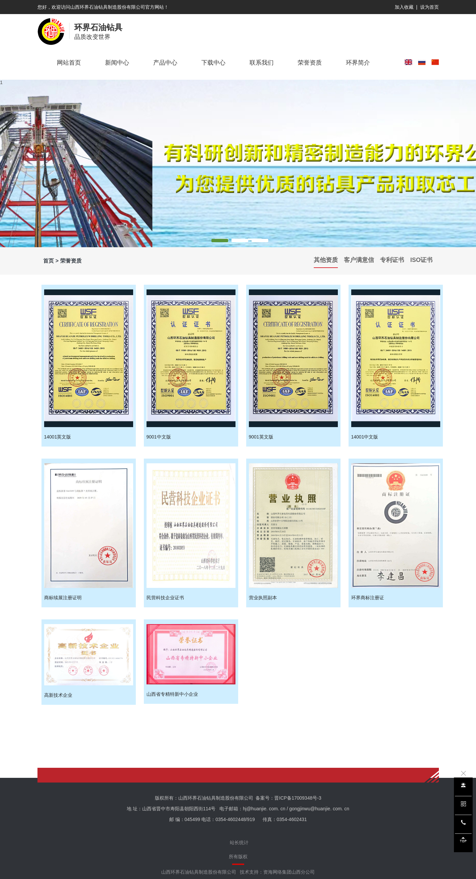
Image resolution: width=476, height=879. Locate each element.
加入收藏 (404, 7)
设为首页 (429, 7)
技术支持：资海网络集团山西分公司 (277, 872)
